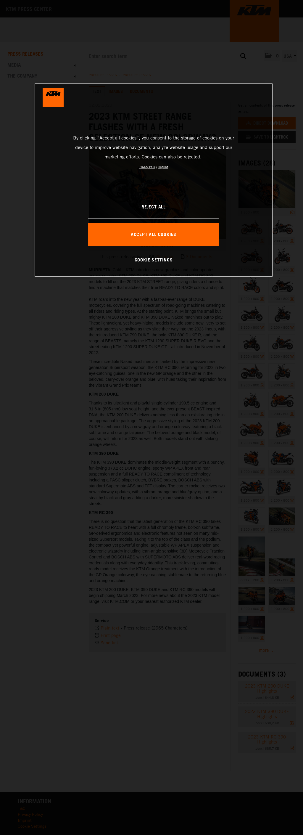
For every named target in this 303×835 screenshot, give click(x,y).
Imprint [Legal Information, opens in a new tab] (163, 167)
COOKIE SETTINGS (154, 260)
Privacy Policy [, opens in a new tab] (148, 167)
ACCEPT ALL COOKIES (153, 234)
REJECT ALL (153, 207)
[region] (154, 180)
